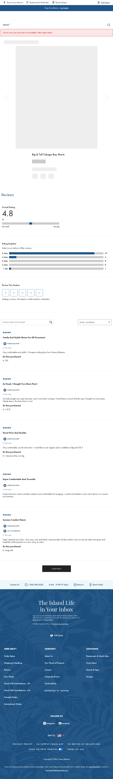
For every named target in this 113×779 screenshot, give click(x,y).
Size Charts (9, 676)
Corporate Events (52, 676)
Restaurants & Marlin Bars (97, 656)
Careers (48, 669)
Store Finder (96, 584)
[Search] (108, 25)
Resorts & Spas (92, 669)
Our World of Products (54, 663)
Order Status (9, 656)
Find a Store (91, 663)
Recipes (89, 676)
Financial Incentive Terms (60, 624)
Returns (79, 584)
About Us (49, 656)
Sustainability (50, 683)
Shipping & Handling (13, 663)
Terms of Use (37, 620)
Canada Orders (11, 697)
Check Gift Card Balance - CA (17, 690)
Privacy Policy (48, 620)
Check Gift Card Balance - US (17, 683)
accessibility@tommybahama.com (57, 770)
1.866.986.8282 (94, 767)
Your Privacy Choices (46, 749)
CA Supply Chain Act (50, 744)
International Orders (13, 704)
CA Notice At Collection (84, 744)
